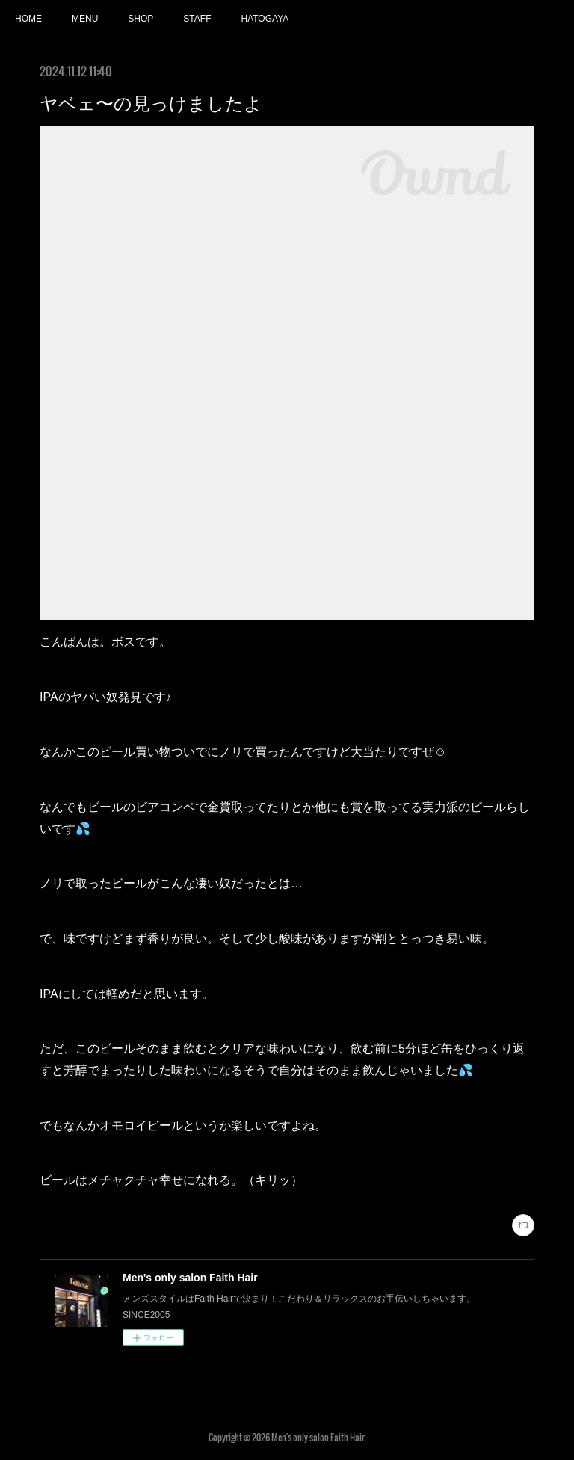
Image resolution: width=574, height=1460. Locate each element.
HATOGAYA (264, 18)
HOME (28, 18)
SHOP (140, 18)
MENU (85, 18)
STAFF (197, 18)
